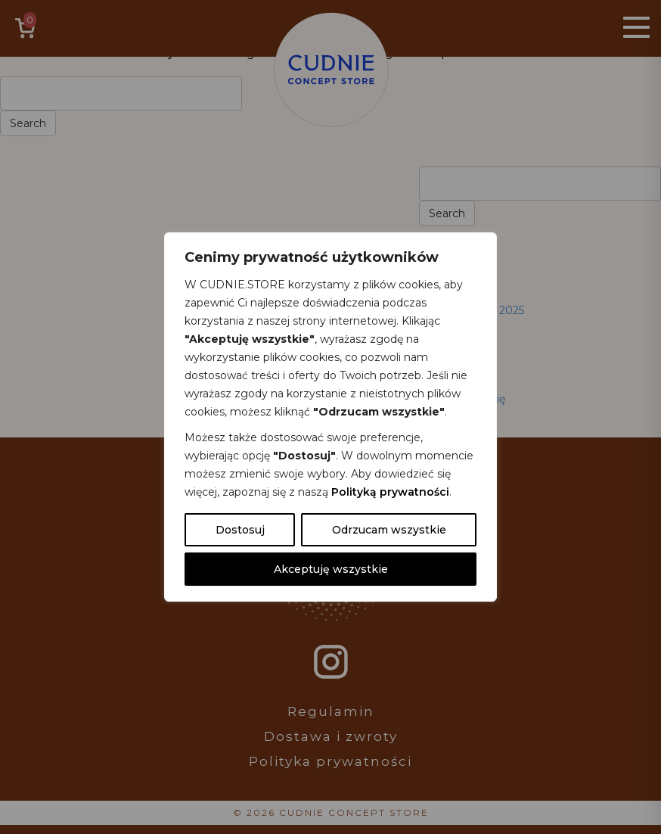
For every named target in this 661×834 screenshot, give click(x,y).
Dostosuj (240, 530)
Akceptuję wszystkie (331, 569)
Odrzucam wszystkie (389, 530)
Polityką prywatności (390, 492)
